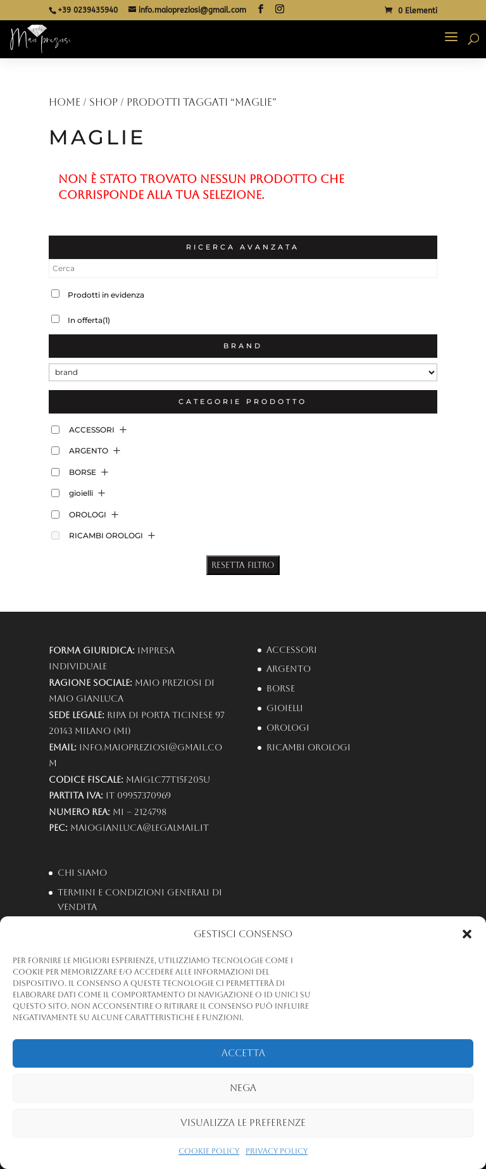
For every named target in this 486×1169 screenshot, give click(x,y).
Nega (243, 1087)
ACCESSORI (92, 429)
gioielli (81, 493)
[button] (467, 934)
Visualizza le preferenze (243, 1122)
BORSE (82, 472)
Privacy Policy (277, 1151)
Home (64, 102)
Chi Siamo (82, 873)
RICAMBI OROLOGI (106, 535)
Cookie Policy (208, 1151)
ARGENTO (88, 450)
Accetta (243, 1052)
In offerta (89, 320)
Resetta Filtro (243, 565)
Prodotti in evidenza (106, 295)
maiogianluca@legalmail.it (139, 828)
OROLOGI (87, 514)
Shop (103, 102)
